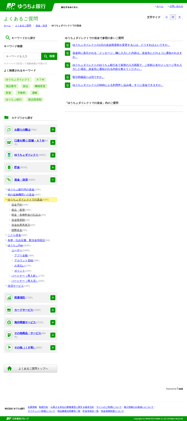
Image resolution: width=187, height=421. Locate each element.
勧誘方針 (43, 407)
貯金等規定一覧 (91, 411)
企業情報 (32, 407)
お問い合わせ (176, 6)
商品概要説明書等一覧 (68, 411)
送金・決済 (41, 25)
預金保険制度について (112, 411)
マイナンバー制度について (41, 411)
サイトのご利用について (109, 407)
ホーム (159, 6)
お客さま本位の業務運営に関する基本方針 (72, 407)
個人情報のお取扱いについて (139, 407)
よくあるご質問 (23, 25)
